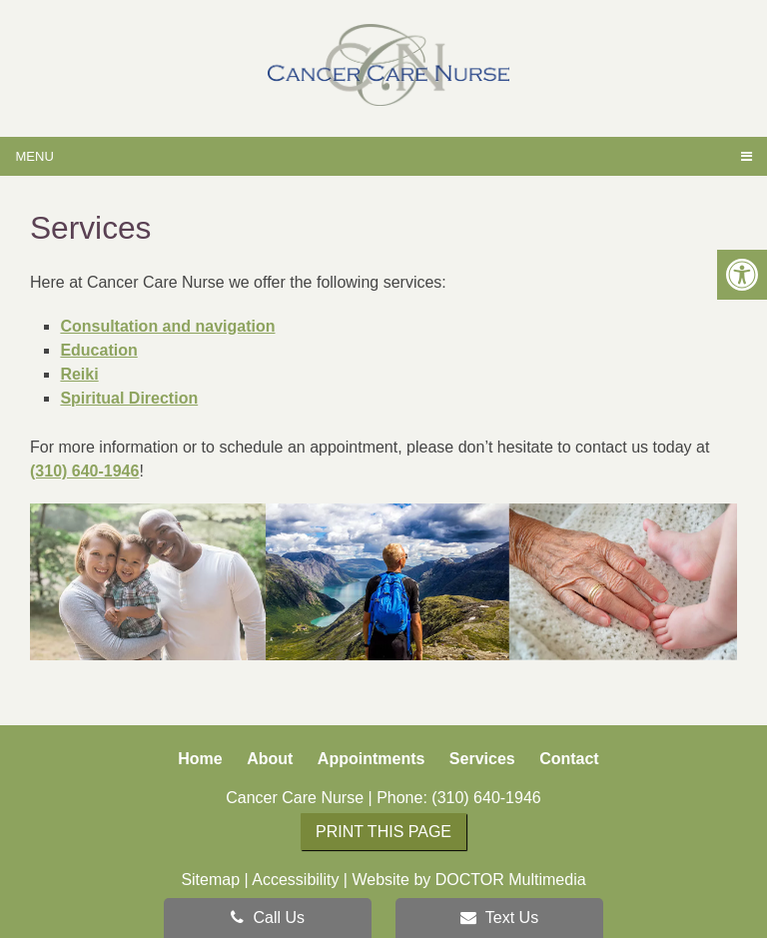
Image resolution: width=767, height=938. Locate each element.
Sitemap (210, 879)
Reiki (79, 374)
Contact (569, 758)
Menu (35, 156)
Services (482, 758)
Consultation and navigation (167, 326)
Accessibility (295, 879)
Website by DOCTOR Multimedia (468, 879)
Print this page (383, 831)
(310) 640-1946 (84, 471)
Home (200, 758)
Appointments (371, 758)
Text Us (499, 917)
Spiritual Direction (129, 398)
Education (98, 350)
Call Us (268, 917)
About (270, 758)
